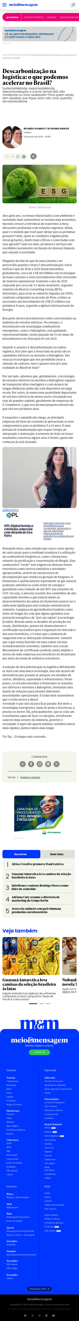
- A (6, 156)
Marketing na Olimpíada (55, 1085)
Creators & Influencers (55, 1102)
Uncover (48, 1155)
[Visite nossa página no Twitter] (32, 1315)
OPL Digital (50, 1163)
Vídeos (9, 1118)
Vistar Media (50, 1140)
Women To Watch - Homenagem (21, 1235)
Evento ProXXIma (34, 17)
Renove (48, 1197)
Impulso (48, 1131)
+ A (12, 156)
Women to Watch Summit (18, 1197)
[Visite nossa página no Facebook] (25, 1315)
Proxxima (14, 54)
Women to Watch (52, 1218)
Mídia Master (12, 1207)
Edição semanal (51, 1215)
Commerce (49, 1118)
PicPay (47, 1127)
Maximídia (11, 1166)
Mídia (9, 1089)
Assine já (39, 1052)
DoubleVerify (50, 1174)
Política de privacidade (54, 1204)
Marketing (11, 1085)
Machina (48, 1143)
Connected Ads (51, 1114)
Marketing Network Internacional (21, 1254)
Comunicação (12, 1081)
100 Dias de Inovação (54, 1081)
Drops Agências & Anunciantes (58, 1089)
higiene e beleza (30, 777)
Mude (47, 1167)
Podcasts (10, 1114)
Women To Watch (14, 1104)
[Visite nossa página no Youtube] (53, 1315)
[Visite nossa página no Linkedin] (46, 1315)
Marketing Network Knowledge (20, 1231)
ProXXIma (12, 17)
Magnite (48, 1151)
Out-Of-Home (51, 1106)
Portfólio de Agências (16, 1129)
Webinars (11, 1122)
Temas (12, 777)
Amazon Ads (50, 1159)
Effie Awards (12, 1170)
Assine (47, 1193)
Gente (9, 1093)
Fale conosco (50, 1208)
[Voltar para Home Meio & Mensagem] (27, 5)
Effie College (12, 1268)
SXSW (9, 1143)
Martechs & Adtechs (54, 1110)
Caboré (10, 1174)
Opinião (51, 17)
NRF (8, 1151)
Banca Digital (12, 1126)
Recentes (20, 854)
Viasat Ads (49, 1147)
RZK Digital (50, 1170)
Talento (48, 1093)
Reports (10, 1133)
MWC (9, 1147)
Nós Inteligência (52, 1135)
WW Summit (12, 1155)
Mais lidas (56, 854)
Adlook (48, 1178)
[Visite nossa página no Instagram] (39, 1315)
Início (5, 54)
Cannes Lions (12, 1159)
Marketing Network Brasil (18, 1217)
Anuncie (48, 1201)
